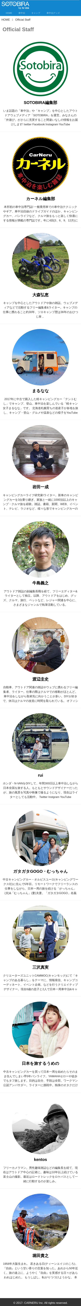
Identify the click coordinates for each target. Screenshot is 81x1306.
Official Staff (18, 29)
